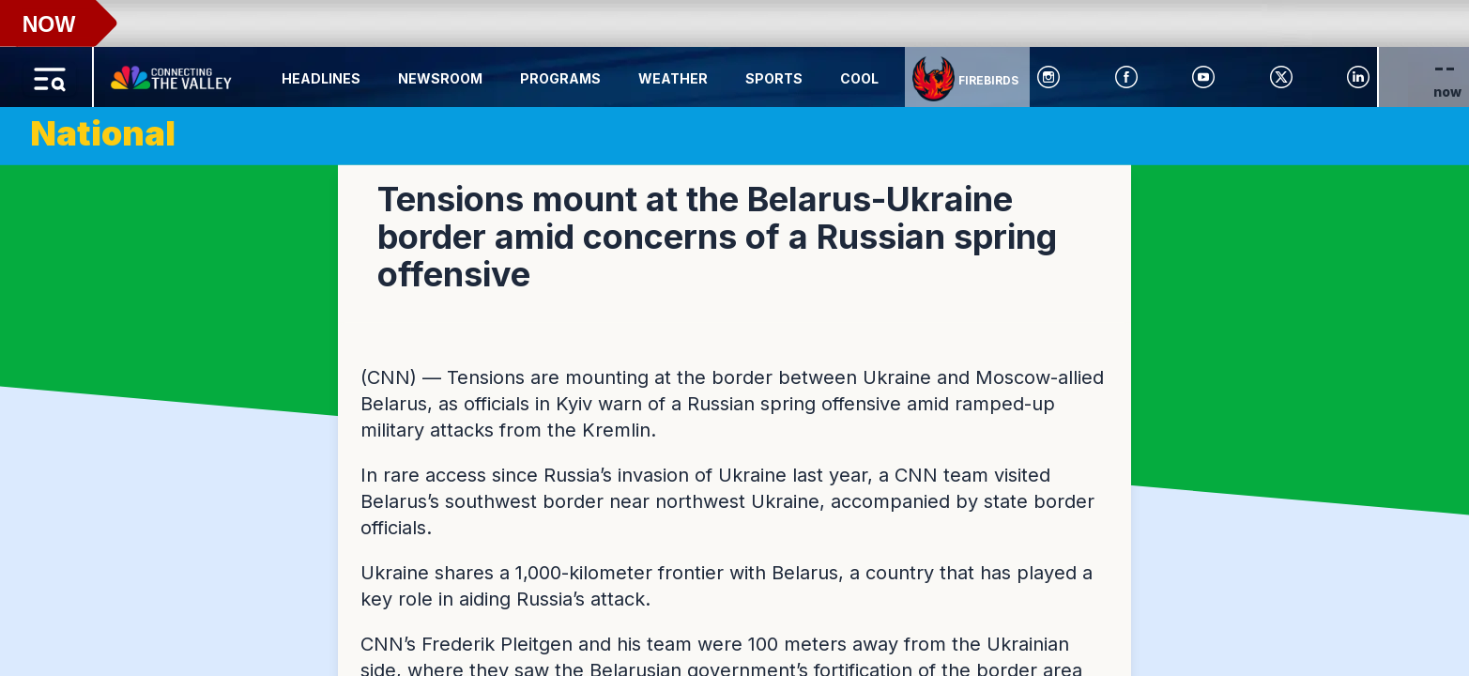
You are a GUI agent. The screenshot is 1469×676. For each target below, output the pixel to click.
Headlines (321, 78)
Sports (774, 78)
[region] (734, 338)
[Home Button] (172, 73)
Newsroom (440, 78)
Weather (673, 78)
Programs (560, 78)
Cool (859, 78)
